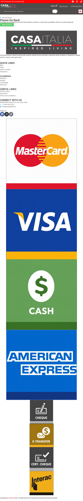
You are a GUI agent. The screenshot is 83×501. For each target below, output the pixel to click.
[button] (80, 11)
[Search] (54, 11)
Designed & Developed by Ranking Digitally (44, 498)
